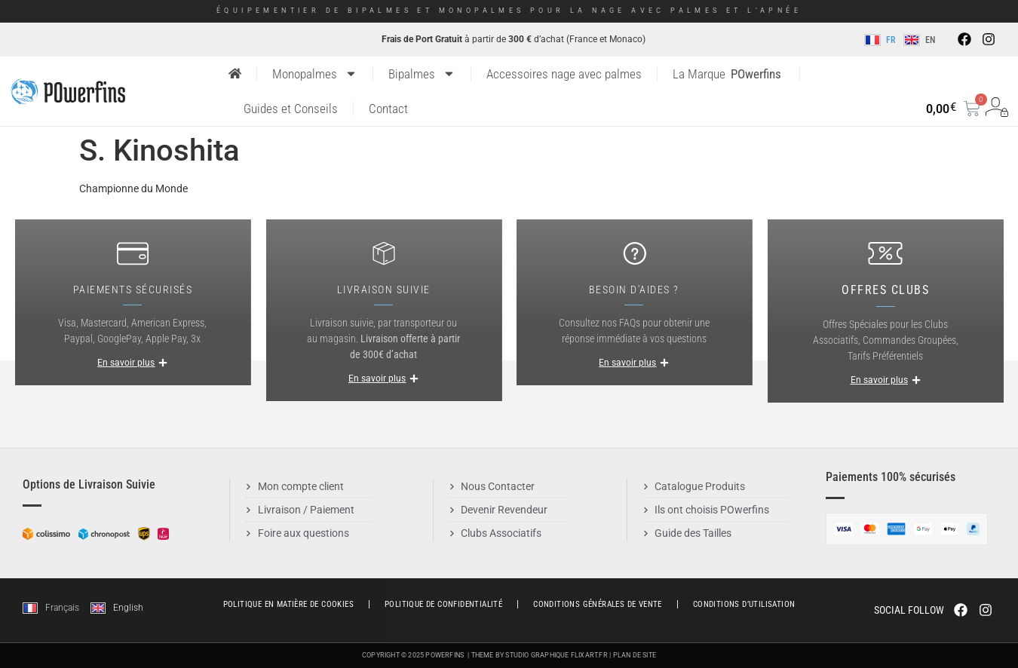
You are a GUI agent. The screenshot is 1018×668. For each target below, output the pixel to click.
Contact (388, 108)
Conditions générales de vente (597, 604)
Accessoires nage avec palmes (564, 73)
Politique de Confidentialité (443, 604)
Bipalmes (421, 73)
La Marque (727, 73)
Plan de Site (634, 655)
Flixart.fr (589, 655)
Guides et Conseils (291, 108)
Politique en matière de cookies (288, 604)
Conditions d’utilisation (744, 604)
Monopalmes (314, 73)
